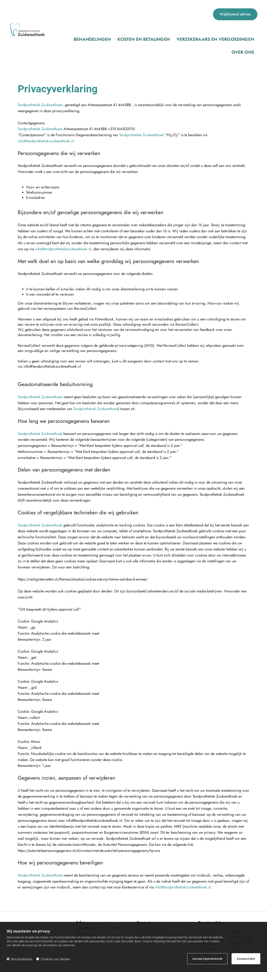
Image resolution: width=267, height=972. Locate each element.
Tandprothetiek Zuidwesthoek (40, 72)
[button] (235, 14)
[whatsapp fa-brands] (79, 908)
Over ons (196, 14)
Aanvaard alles (246, 958)
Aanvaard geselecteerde (207, 958)
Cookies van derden (53, 959)
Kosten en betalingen (106, 14)
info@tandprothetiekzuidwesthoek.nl (46, 108)
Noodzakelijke (19, 959)
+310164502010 (150, 896)
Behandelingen (69, 14)
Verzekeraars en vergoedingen (156, 14)
